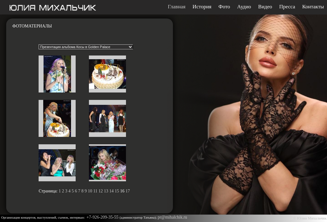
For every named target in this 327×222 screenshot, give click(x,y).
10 (90, 191)
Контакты (313, 7)
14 (111, 191)
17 (127, 191)
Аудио (244, 7)
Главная (177, 7)
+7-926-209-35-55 (102, 217)
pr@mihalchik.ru (172, 217)
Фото (224, 7)
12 (101, 191)
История (202, 7)
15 (117, 191)
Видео (265, 7)
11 (95, 191)
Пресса (287, 7)
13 (106, 191)
